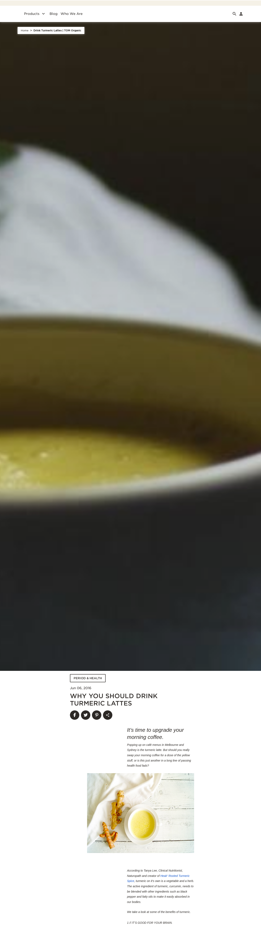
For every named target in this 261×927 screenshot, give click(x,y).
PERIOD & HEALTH (88, 678)
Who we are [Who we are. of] (72, 14)
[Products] (43, 13)
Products (31, 14)
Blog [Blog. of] (54, 14)
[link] (241, 13)
